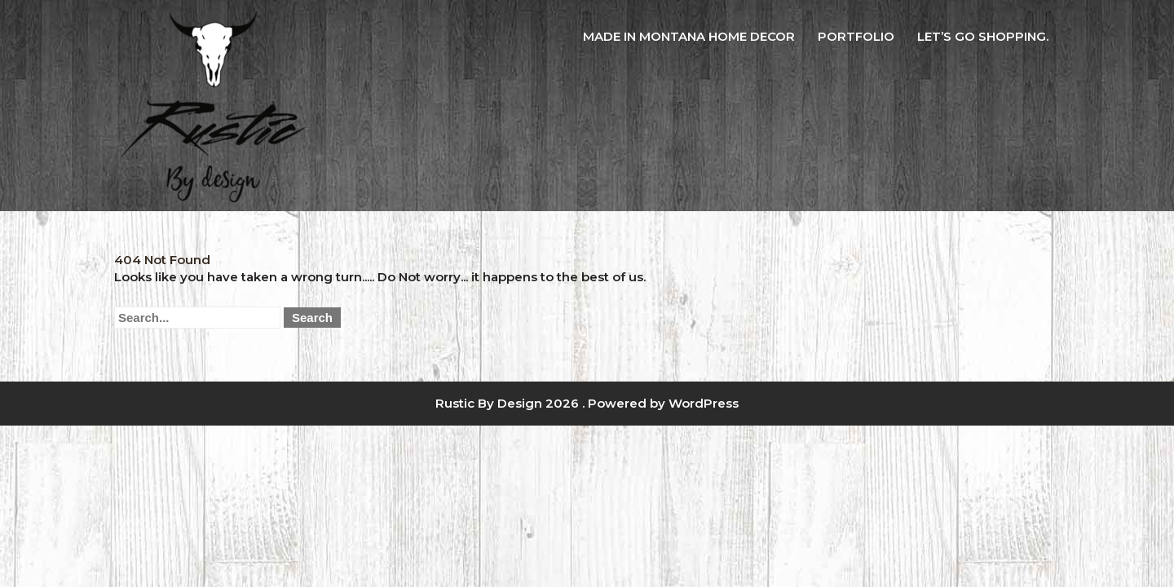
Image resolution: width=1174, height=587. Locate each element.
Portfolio (856, 36)
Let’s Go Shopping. (982, 36)
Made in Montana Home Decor (689, 36)
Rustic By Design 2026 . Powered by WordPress (587, 403)
